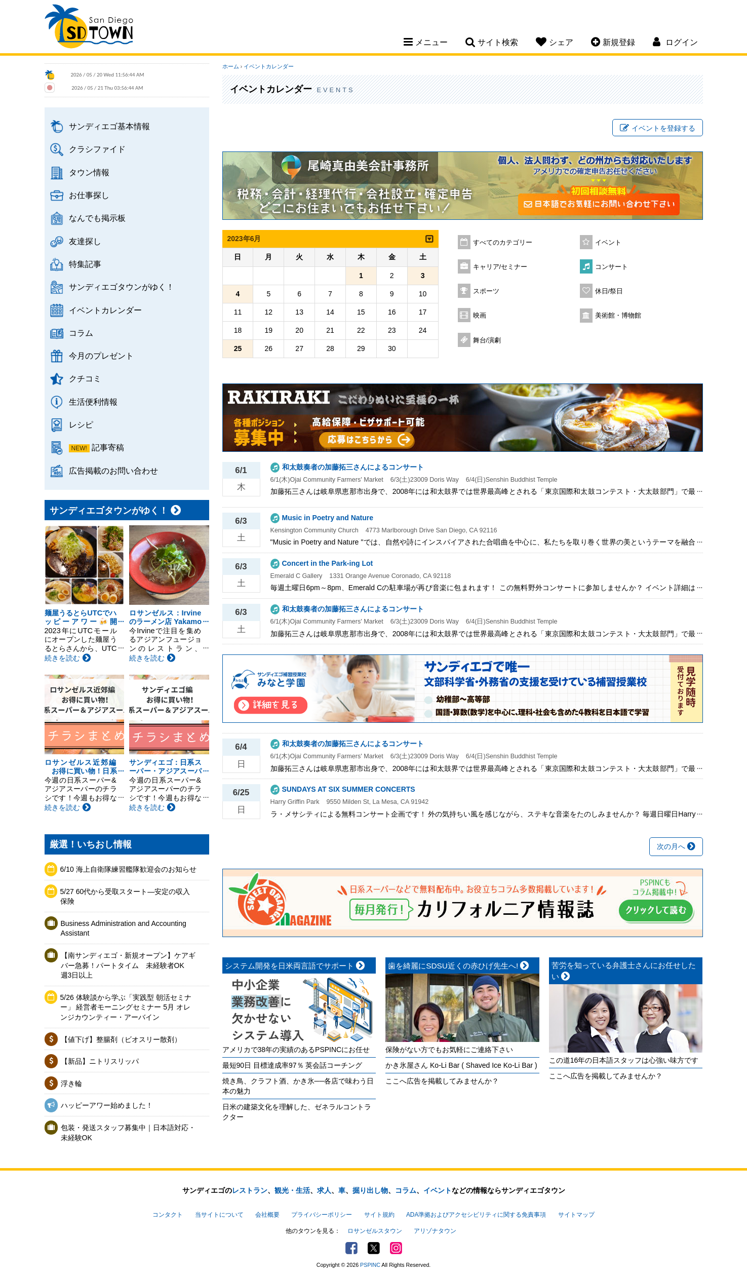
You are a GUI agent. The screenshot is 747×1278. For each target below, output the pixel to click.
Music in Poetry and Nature (327, 518)
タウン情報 (89, 172)
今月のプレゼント (101, 355)
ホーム (230, 66)
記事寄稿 (108, 447)
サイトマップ (576, 1214)
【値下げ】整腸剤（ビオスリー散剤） (121, 1039)
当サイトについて (219, 1214)
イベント (608, 242)
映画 (479, 315)
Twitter (374, 1248)
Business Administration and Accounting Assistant (123, 928)
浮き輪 (71, 1083)
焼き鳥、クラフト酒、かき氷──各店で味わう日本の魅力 (298, 1086)
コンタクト (167, 1214)
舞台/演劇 (487, 340)
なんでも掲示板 (97, 217)
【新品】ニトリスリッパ (100, 1061)
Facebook (351, 1248)
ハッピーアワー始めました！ (107, 1105)
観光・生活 (292, 1190)
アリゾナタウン (435, 1230)
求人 (324, 1190)
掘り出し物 (370, 1190)
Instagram (396, 1248)
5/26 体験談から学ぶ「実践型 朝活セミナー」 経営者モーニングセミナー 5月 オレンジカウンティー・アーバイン (125, 1007)
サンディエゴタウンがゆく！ (121, 286)
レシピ (81, 424)
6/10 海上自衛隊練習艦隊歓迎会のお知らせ (128, 869)
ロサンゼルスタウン (374, 1230)
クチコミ (85, 378)
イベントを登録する (657, 128)
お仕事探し (89, 195)
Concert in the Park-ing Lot (327, 563)
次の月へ (676, 846)
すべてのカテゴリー (502, 242)
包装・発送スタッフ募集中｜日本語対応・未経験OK (128, 1133)
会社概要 (267, 1214)
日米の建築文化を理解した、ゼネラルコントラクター (296, 1112)
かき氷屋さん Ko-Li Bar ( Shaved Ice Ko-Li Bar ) (461, 1065)
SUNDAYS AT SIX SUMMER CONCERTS (348, 789)
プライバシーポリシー (321, 1214)
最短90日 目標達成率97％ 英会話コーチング (292, 1065)
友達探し (85, 241)
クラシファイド (97, 148)
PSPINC (370, 1265)
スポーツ (486, 291)
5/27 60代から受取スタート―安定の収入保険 (125, 896)
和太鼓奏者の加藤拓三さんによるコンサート (353, 467)
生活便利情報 (93, 401)
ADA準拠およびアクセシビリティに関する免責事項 (476, 1214)
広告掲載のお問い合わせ (113, 470)
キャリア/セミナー (500, 266)
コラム (81, 332)
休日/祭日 (609, 291)
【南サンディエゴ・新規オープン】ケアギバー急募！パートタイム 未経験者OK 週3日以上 (128, 965)
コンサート (611, 266)
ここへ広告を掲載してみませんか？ (442, 1081)
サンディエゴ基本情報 (109, 126)
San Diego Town (89, 28)
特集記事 (85, 263)
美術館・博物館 (618, 315)
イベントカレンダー (105, 310)
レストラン (249, 1190)
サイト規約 (379, 1214)
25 (238, 348)
